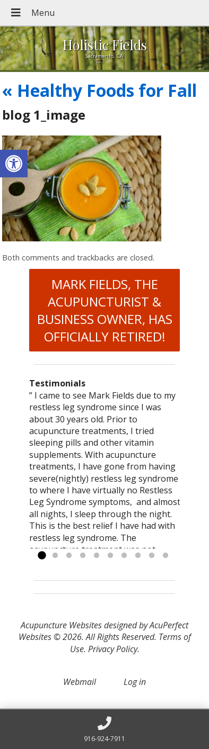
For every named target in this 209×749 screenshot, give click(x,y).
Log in (135, 682)
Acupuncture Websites (61, 625)
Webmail (79, 682)
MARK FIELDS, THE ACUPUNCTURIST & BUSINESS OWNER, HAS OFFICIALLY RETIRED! (104, 310)
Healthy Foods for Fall (99, 90)
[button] (14, 163)
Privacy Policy (112, 649)
